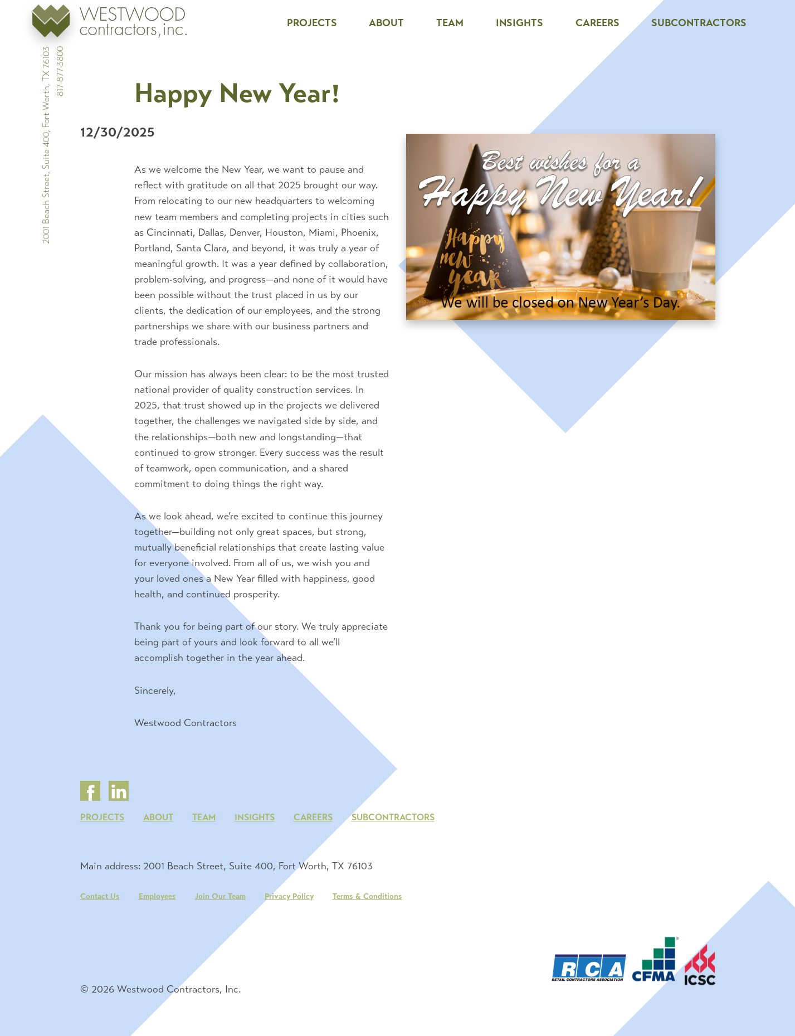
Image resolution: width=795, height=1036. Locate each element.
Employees (157, 905)
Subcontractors (699, 23)
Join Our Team (220, 905)
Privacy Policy (289, 905)
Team (450, 23)
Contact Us (100, 905)
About (386, 23)
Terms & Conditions (367, 905)
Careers (597, 23)
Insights (519, 23)
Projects (312, 23)
